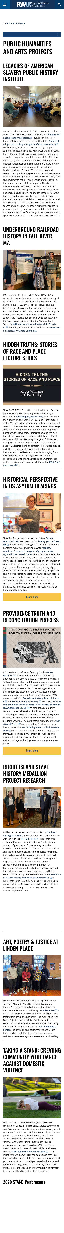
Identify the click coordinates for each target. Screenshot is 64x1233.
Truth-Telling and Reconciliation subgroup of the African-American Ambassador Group (32, 704)
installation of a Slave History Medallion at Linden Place (32, 876)
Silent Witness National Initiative (28, 1151)
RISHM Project (28, 838)
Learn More (32, 750)
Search (59, 4)
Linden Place (47, 1010)
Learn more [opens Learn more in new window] (32, 597)
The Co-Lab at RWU (14, 23)
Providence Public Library (25, 701)
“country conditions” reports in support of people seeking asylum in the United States (28, 551)
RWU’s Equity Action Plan (29, 416)
